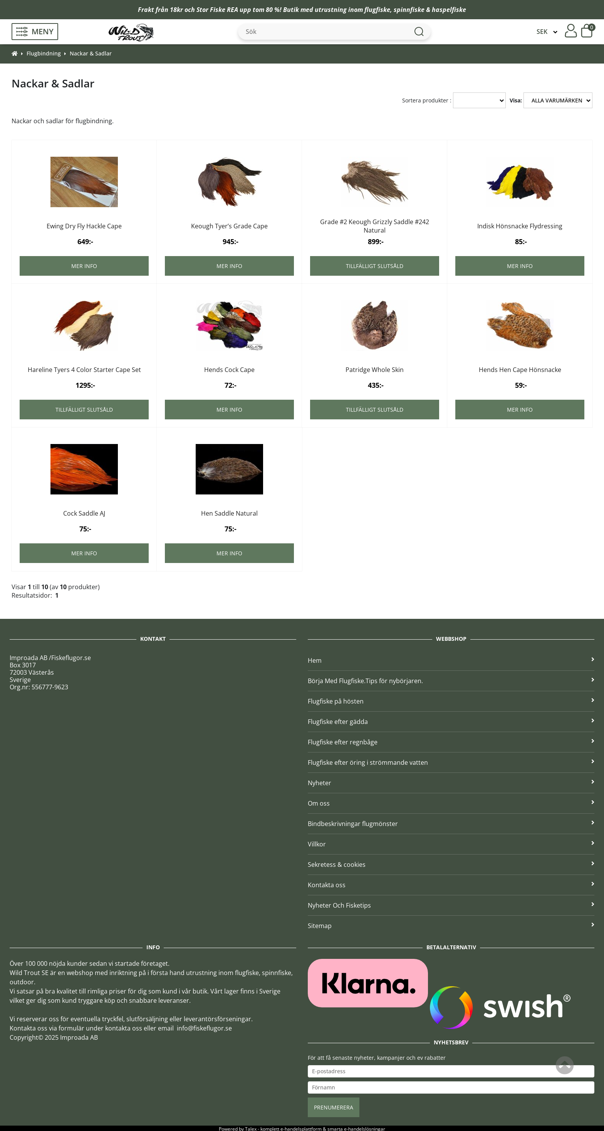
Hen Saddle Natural (229, 512)
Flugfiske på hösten (451, 700)
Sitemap (451, 924)
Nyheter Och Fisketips (451, 904)
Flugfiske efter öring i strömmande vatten (451, 761)
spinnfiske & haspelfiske (430, 9)
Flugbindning (44, 53)
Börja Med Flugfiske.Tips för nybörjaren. (451, 679)
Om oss (451, 802)
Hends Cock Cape (229, 368)
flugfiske (377, 9)
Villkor (451, 843)
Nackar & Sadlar (91, 53)
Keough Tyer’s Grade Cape (229, 225)
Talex (251, 1127)
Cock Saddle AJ (84, 512)
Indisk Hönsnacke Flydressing (519, 225)
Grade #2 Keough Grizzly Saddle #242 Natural (374, 224)
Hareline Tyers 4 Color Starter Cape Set (84, 368)
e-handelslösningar (364, 1127)
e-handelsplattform (301, 1127)
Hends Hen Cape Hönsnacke (520, 368)
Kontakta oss (451, 884)
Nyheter (451, 781)
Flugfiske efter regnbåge (451, 741)
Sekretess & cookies (451, 863)
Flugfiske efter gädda (451, 720)
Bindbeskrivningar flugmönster (451, 822)
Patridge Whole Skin (375, 368)
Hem (451, 659)
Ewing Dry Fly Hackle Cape (84, 225)
